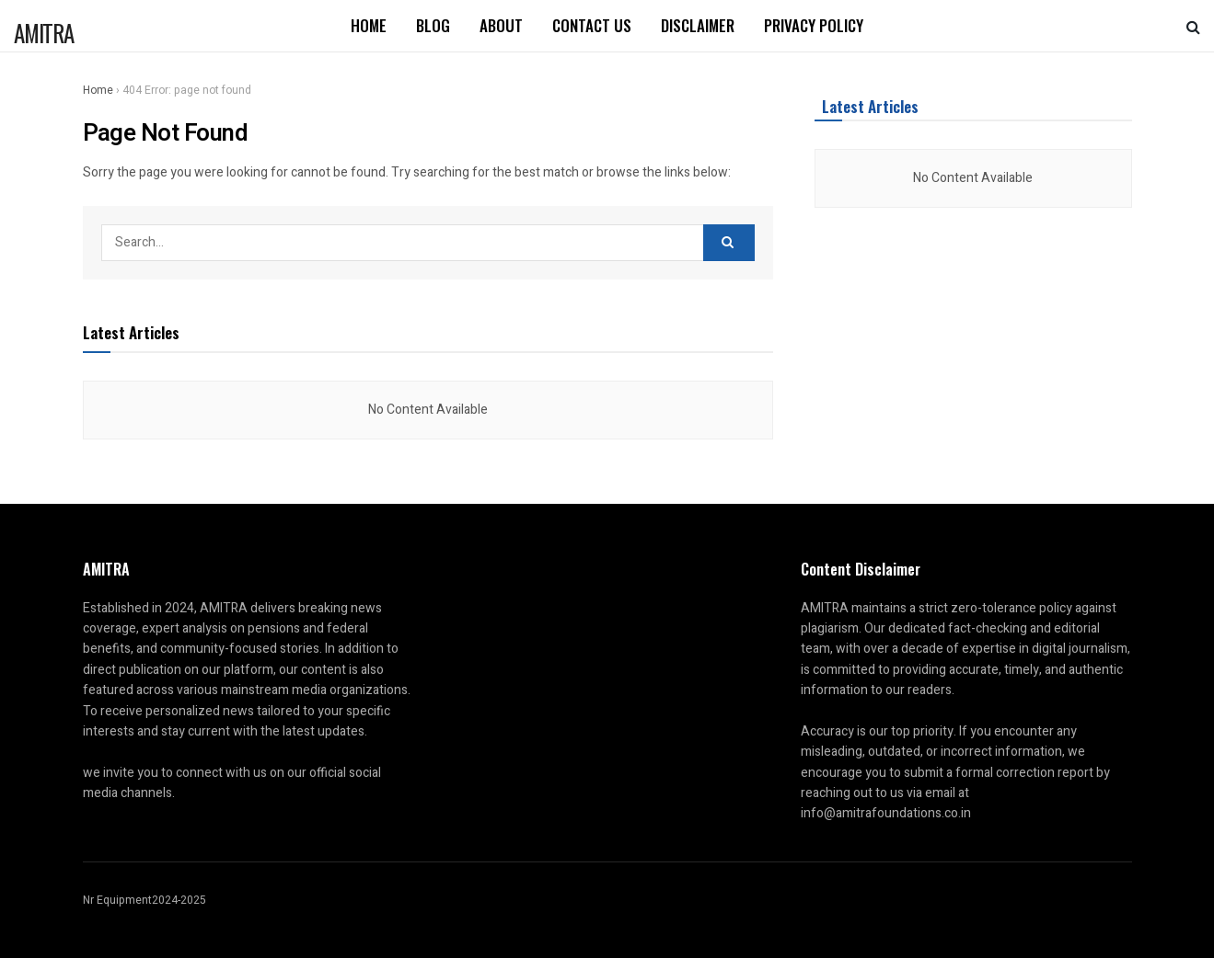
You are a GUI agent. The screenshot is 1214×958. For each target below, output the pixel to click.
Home (369, 25)
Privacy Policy (813, 25)
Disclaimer (697, 25)
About (501, 25)
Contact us (591, 25)
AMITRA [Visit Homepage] (44, 30)
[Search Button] (1193, 25)
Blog (433, 25)
